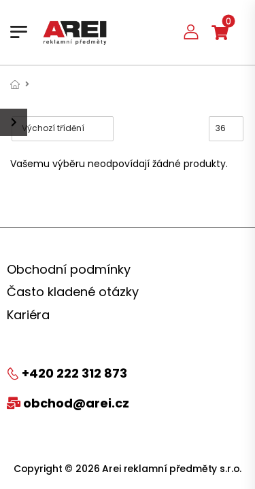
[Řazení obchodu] (63, 128)
